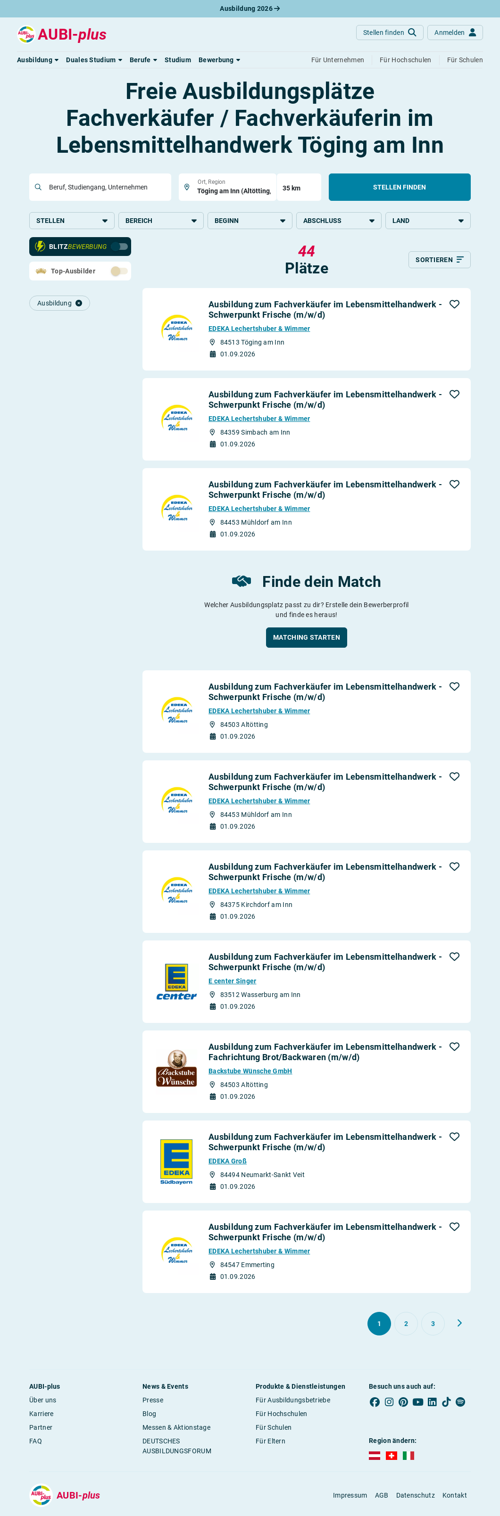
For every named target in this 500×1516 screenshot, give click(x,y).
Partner (40, 1429)
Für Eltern (270, 1442)
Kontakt (454, 1496)
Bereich (161, 220)
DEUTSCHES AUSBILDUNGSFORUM (176, 1447)
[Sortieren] (439, 261)
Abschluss (339, 220)
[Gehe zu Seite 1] (379, 1325)
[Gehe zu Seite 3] (433, 1325)
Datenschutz (415, 1496)
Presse (152, 1401)
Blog (149, 1415)
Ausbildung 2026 (250, 8)
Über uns (42, 1401)
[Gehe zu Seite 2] (406, 1325)
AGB (382, 1496)
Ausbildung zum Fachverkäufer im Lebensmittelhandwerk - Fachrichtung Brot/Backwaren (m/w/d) (325, 1053)
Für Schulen (274, 1429)
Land (428, 220)
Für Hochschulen (282, 1415)
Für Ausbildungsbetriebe (293, 1401)
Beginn (250, 220)
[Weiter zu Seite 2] (459, 1324)
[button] (37, 60)
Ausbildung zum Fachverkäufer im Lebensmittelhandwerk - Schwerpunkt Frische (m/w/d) (325, 311)
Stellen (72, 220)
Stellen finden (399, 187)
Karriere (41, 1415)
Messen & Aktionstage (176, 1429)
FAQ (35, 1442)
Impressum (350, 1496)
